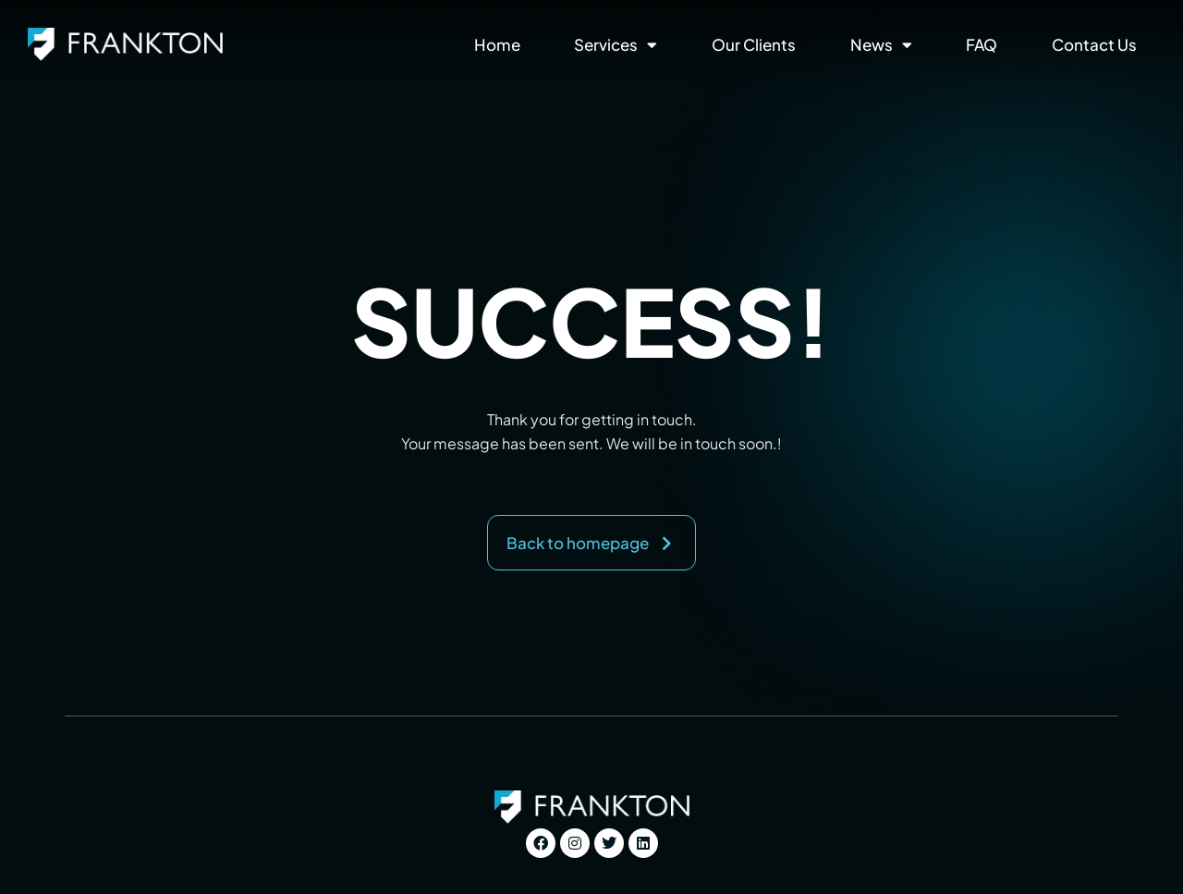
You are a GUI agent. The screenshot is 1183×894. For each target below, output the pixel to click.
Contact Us (1094, 44)
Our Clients (754, 44)
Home (497, 44)
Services (615, 44)
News (881, 44)
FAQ (981, 44)
